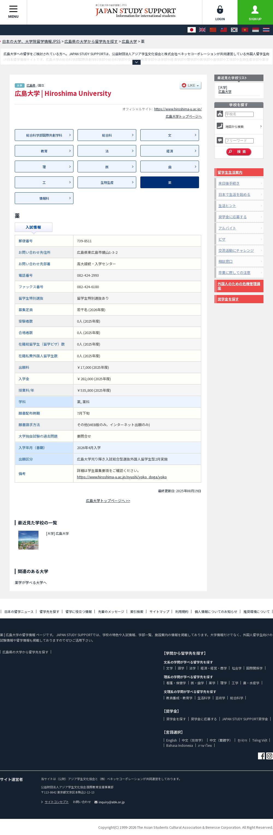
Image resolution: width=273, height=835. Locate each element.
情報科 (44, 198)
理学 (223, 682)
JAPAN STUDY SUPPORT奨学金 (245, 718)
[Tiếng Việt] (245, 30)
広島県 (30, 85)
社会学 (237, 668)
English (171, 740)
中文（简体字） (193, 740)
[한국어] (234, 30)
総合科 (107, 135)
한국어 (242, 740)
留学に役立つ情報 (79, 611)
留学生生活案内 (230, 172)
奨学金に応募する (232, 216)
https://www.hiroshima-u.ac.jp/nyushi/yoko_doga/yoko (122, 476)
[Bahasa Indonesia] (255, 30)
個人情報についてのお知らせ (216, 611)
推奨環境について (257, 611)
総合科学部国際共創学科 (44, 135)
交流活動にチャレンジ (236, 250)
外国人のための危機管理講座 (239, 286)
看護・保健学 (176, 682)
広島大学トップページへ (184, 116)
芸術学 (220, 697)
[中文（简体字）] (213, 30)
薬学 (212, 682)
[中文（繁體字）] (223, 30)
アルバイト (227, 228)
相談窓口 (225, 261)
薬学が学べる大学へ (31, 582)
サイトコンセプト (55, 801)
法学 (192, 668)
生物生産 (107, 182)
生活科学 (203, 697)
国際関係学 (254, 668)
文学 (169, 668)
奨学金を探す (228, 299)
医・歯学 (197, 682)
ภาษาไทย (205, 745)
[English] (202, 30)
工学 (235, 682)
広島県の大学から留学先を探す (25, 652)
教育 (44, 151)
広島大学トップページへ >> (108, 500)
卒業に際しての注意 (234, 272)
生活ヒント (227, 205)
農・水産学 (251, 682)
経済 (170, 151)
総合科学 (236, 697)
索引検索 (136, 611)
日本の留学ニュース (19, 611)
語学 (181, 668)
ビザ (221, 239)
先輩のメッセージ (111, 611)
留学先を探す (49, 611)
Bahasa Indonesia (179, 745)
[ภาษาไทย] (266, 30)
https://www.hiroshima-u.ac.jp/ (178, 109)
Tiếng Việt (259, 740)
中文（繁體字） (221, 740)
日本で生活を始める (234, 194)
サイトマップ (159, 611)
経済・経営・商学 (214, 668)
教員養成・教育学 (179, 697)
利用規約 (181, 611)
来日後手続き (229, 183)
